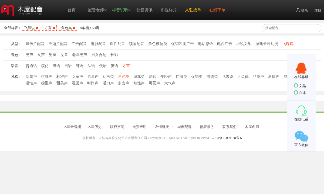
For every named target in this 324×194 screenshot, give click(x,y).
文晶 (300, 85)
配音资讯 (144, 10)
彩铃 (152, 77)
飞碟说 (29, 28)
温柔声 (77, 83)
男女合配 (98, 55)
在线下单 (217, 10)
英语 (114, 66)
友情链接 (162, 127)
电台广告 (224, 44)
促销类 (196, 77)
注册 (317, 10)
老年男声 (79, 55)
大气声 (170, 83)
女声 (41, 55)
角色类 (66, 28)
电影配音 (98, 44)
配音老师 (97, 10)
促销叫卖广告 (182, 44)
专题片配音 (58, 44)
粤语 (56, 66)
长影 (114, 55)
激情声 (273, 77)
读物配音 (136, 44)
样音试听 (121, 10)
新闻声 (31, 77)
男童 (52, 55)
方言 (48, 28)
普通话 (31, 66)
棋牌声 (46, 77)
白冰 (300, 92)
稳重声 (46, 83)
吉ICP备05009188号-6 (226, 138)
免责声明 (140, 127)
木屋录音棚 (72, 127)
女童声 (77, 77)
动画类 (108, 77)
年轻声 (166, 77)
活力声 (108, 83)
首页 (72, 10)
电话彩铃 (205, 44)
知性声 (139, 83)
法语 (91, 66)
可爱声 (154, 83)
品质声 (258, 77)
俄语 (103, 66)
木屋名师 (252, 127)
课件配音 (117, 44)
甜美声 (62, 83)
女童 (64, 55)
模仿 (45, 66)
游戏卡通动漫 (266, 44)
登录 (302, 10)
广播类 (181, 77)
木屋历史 (94, 127)
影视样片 (169, 10)
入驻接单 (193, 10)
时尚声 (93, 83)
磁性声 (31, 83)
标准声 (62, 77)
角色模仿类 (157, 44)
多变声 (123, 83)
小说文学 (243, 44)
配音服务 (207, 127)
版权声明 (117, 127)
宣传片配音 (35, 44)
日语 (68, 66)
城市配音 (184, 127)
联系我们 (229, 127)
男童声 (93, 77)
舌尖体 (243, 77)
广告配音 (79, 44)
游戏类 (139, 77)
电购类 (212, 77)
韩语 (79, 66)
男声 (29, 55)
